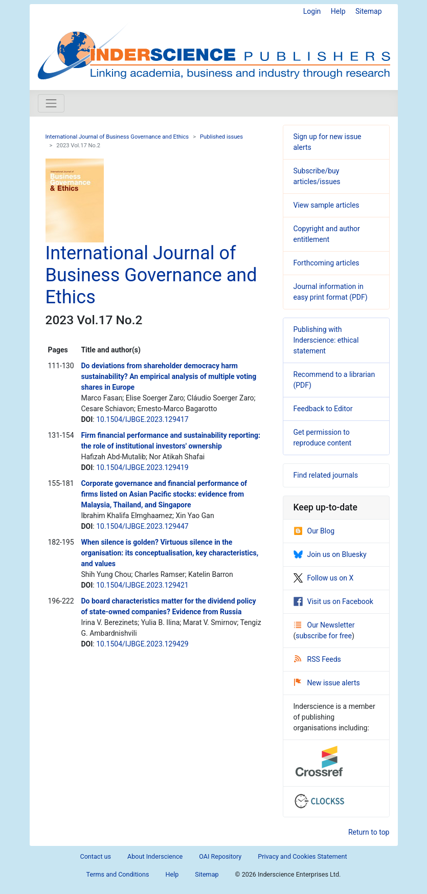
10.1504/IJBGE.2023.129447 (142, 526)
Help (338, 11)
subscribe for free (324, 636)
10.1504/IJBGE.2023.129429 (142, 644)
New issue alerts (327, 683)
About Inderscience (155, 856)
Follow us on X (324, 578)
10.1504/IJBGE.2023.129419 (142, 467)
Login (312, 11)
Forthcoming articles (326, 263)
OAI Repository (220, 856)
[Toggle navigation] (51, 103)
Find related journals (326, 475)
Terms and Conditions (117, 874)
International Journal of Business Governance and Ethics (117, 136)
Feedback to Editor (323, 409)
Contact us (95, 856)
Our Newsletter (324, 625)
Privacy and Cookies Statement (302, 856)
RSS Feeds (317, 659)
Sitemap (368, 11)
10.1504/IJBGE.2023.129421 (142, 585)
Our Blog (314, 531)
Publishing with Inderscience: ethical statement (326, 340)
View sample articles (326, 205)
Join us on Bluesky (330, 554)
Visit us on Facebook (333, 601)
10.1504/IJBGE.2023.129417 (142, 419)
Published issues (221, 136)
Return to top (369, 832)
